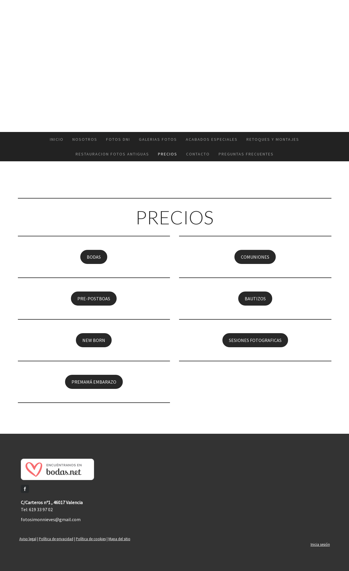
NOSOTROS (84, 139)
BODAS (94, 257)
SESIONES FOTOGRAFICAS (255, 340)
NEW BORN (93, 340)
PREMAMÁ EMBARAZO (93, 382)
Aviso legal (27, 538)
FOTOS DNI (118, 139)
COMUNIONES (255, 257)
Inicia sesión (320, 544)
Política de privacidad (56, 538)
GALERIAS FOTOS (158, 139)
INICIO (57, 139)
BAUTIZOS (255, 298)
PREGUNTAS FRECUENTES (246, 154)
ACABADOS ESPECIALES (212, 139)
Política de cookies (91, 538)
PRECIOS (167, 154)
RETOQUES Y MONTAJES (272, 139)
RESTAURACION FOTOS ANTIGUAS (112, 154)
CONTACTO (198, 154)
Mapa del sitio (119, 538)
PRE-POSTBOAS (93, 298)
